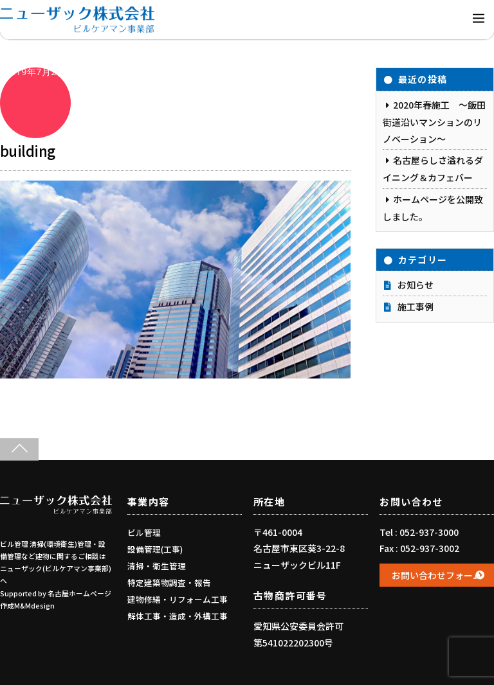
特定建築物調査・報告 (169, 582)
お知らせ (416, 284)
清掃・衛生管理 (156, 566)
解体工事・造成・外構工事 (177, 616)
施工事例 (416, 306)
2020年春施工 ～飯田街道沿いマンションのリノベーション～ (434, 121)
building (27, 150)
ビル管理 (144, 532)
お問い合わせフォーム (437, 575)
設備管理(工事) (155, 549)
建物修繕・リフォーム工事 (177, 599)
